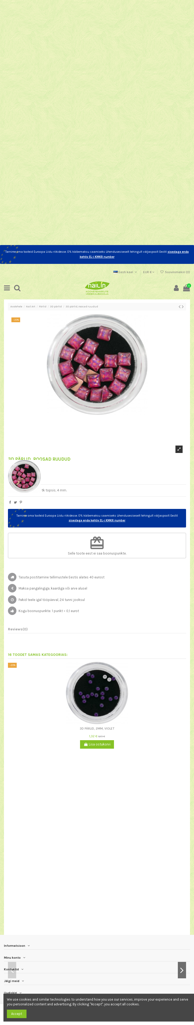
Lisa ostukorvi (97, 744)
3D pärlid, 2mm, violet (97, 728)
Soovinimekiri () (175, 272)
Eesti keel (125, 272)
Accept (16, 1014)
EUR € (149, 272)
